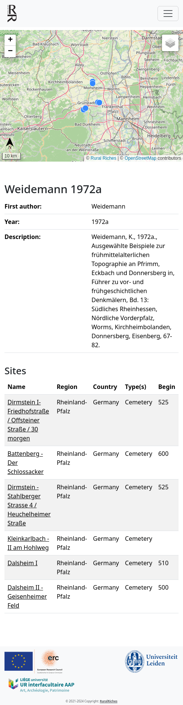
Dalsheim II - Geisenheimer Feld (27, 596)
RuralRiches (108, 701)
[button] (10, 40)
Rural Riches (104, 158)
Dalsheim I (23, 563)
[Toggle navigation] (168, 13)
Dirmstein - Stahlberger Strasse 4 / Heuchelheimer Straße (29, 505)
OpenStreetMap (140, 158)
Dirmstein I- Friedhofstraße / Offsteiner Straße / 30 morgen (28, 420)
